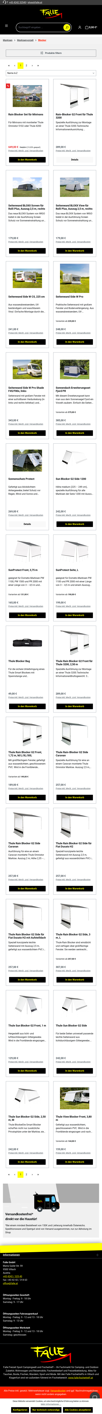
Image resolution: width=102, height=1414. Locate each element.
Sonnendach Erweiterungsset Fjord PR (73, 389)
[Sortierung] (51, 73)
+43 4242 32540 (17, 2)
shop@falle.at (35, 2)
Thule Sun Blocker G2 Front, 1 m (27, 1025)
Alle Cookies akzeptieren (78, 1409)
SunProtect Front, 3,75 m (23, 569)
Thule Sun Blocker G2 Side (71, 1025)
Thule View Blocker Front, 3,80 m (74, 1118)
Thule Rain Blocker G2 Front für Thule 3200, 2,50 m (74, 663)
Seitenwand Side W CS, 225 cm (26, 296)
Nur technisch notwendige (46, 1409)
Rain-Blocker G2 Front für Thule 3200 (74, 116)
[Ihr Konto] (79, 27)
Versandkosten (58, 1390)
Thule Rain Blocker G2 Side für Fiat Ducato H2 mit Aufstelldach (27, 936)
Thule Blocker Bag (19, 661)
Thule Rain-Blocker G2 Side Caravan (72, 754)
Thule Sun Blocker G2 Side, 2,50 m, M (27, 1118)
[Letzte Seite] (38, 65)
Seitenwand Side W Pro (69, 296)
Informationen (11, 1254)
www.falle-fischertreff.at (80, 1377)
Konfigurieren (20, 1409)
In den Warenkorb (27, 159)
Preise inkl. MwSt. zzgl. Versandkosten (25, 151)
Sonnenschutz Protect (21, 478)
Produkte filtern (50, 53)
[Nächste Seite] (32, 65)
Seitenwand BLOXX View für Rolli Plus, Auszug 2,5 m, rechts (74, 207)
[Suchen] (66, 27)
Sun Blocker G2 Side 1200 (71, 478)
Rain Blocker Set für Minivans (25, 114)
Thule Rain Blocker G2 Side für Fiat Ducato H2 (74, 845)
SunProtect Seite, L (67, 569)
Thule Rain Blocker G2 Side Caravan (24, 845)
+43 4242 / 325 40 (12, 1276)
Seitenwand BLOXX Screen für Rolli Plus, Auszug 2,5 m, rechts (26, 207)
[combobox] (44, 27)
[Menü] (6, 26)
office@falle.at (10, 1283)
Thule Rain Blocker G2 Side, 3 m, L (73, 936)
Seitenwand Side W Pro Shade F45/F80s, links (26, 389)
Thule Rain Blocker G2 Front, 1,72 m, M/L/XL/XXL (25, 754)
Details (74, 159)
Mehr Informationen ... (51, 1404)
